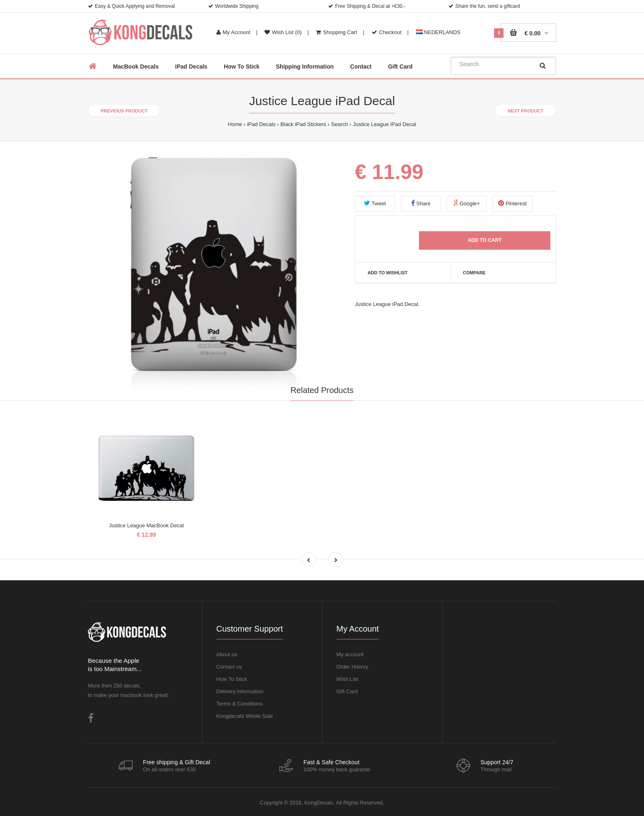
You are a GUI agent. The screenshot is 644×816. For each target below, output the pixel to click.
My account (349, 654)
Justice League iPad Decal (384, 124)
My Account (233, 32)
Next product (525, 110)
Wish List (347, 679)
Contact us (229, 667)
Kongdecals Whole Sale (244, 716)
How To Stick (231, 679)
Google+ (466, 203)
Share (420, 203)
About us (226, 654)
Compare (474, 272)
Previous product (124, 110)
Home (235, 124)
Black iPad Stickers (303, 124)
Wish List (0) (282, 32)
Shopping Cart (336, 32)
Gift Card (347, 691)
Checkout (387, 32)
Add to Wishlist (388, 272)
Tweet (375, 203)
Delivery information (240, 691)
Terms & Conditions (239, 704)
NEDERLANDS (438, 32)
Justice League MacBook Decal (146, 525)
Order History (352, 667)
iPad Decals (261, 124)
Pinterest (512, 203)
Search (339, 124)
